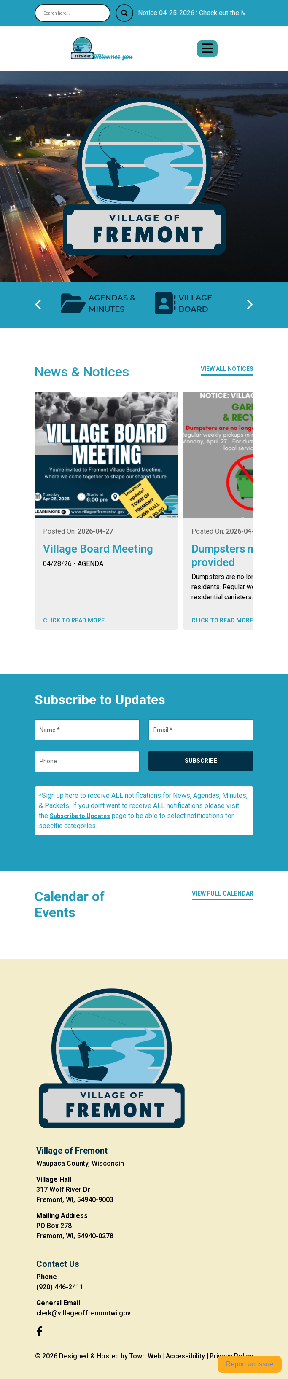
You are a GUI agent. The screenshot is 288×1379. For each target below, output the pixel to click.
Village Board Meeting (98, 548)
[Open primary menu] (207, 48)
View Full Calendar (222, 893)
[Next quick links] (249, 305)
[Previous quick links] (39, 305)
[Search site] (72, 13)
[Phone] (87, 761)
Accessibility (185, 1356)
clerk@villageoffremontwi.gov (83, 1313)
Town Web (145, 1356)
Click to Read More (74, 620)
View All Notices (227, 368)
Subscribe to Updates (80, 816)
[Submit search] (124, 13)
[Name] (87, 729)
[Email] (200, 729)
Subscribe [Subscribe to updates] (201, 760)
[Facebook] (39, 1332)
